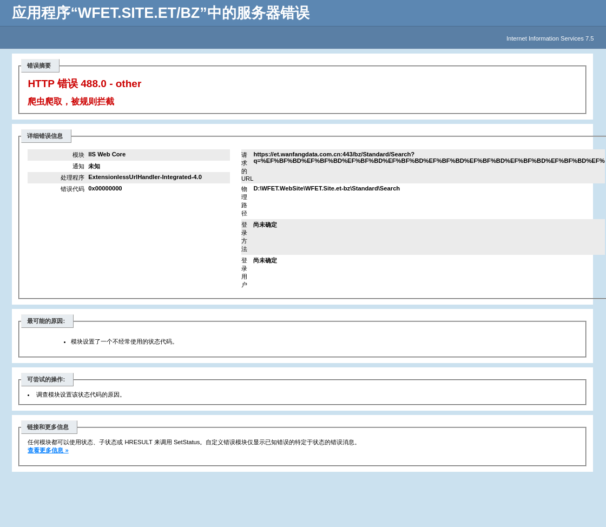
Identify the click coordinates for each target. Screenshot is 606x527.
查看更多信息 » (48, 450)
